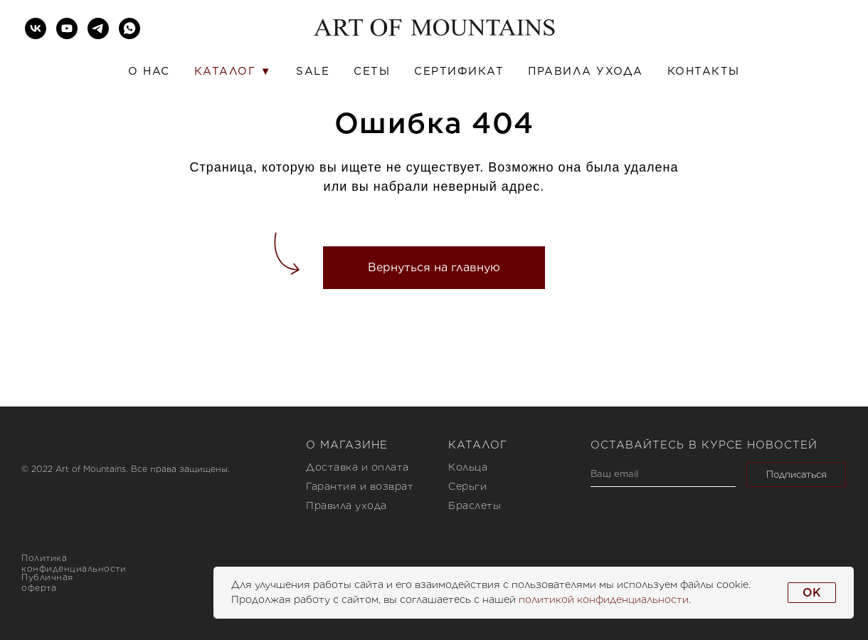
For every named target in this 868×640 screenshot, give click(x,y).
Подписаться (796, 474)
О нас (149, 71)
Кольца (467, 467)
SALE (312, 71)
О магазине (347, 445)
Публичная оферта (47, 582)
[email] (663, 474)
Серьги (467, 486)
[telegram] (98, 28)
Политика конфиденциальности (73, 563)
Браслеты (474, 505)
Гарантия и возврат (359, 486)
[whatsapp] (129, 28)
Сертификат (459, 71)
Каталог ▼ (233, 71)
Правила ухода (585, 71)
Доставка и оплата (357, 467)
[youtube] (67, 28)
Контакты (703, 71)
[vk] (35, 28)
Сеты (372, 71)
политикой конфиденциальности (604, 599)
